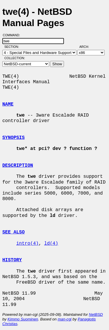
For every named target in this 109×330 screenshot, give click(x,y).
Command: (13, 35)
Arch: (86, 46)
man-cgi (64, 319)
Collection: (14, 58)
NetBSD (96, 314)
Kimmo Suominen (23, 319)
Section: (13, 46)
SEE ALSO (13, 232)
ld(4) (51, 243)
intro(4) (27, 243)
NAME (7, 104)
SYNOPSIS (13, 138)
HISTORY (12, 260)
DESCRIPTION (17, 165)
